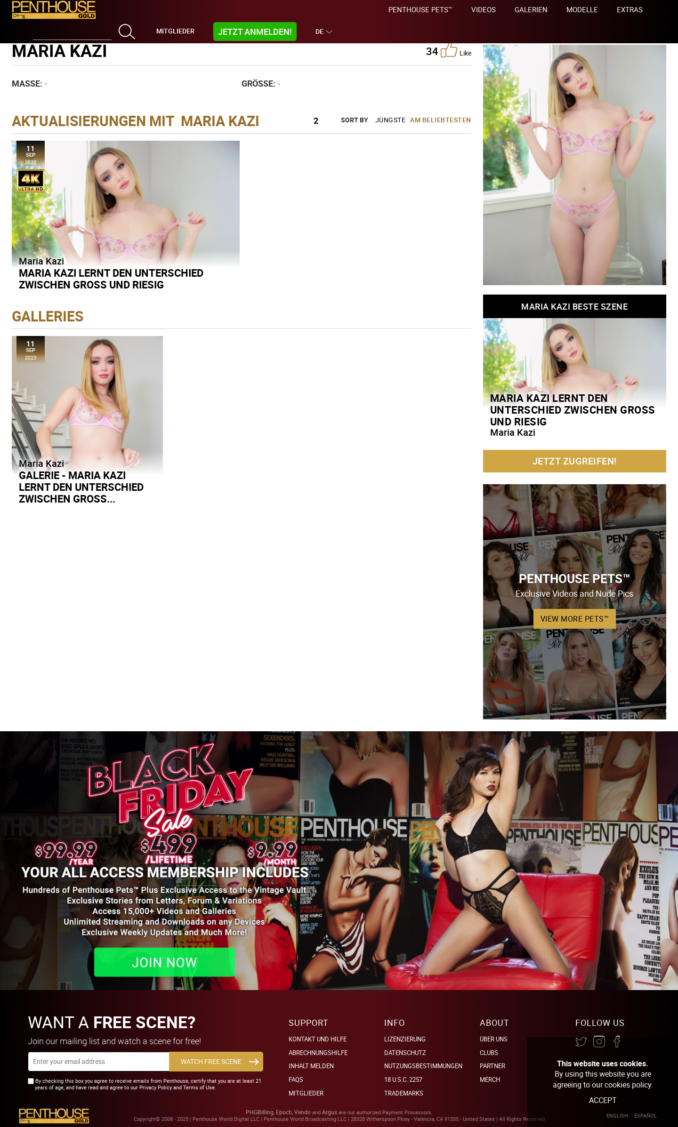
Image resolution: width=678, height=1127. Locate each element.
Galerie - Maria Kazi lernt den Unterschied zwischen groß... (81, 486)
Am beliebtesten (440, 119)
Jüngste (390, 119)
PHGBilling (260, 1112)
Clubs (489, 1052)
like (456, 49)
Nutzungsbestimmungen (423, 1066)
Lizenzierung (405, 1039)
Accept (603, 1100)
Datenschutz (405, 1052)
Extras (630, 9)
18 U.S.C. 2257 (403, 1079)
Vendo (302, 1112)
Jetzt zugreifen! (575, 461)
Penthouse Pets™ (420, 9)
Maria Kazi (41, 261)
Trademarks (403, 1093)
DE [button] (320, 31)
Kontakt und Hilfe (318, 1039)
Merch (490, 1079)
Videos (483, 9)
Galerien (531, 9)
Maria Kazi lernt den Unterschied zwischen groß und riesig (111, 278)
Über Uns (494, 1039)
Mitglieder (175, 30)
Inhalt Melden (311, 1066)
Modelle (582, 9)
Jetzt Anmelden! (255, 31)
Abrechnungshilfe (318, 1052)
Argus (329, 1112)
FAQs (296, 1079)
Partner (492, 1066)
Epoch (284, 1112)
